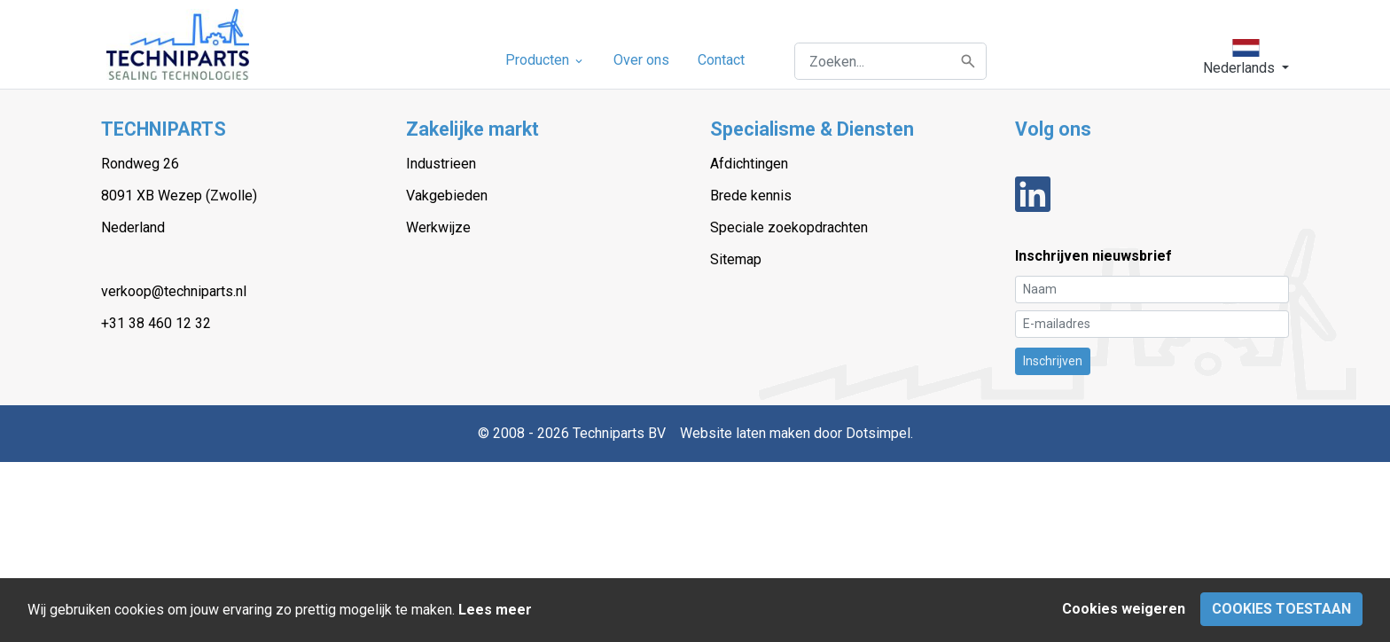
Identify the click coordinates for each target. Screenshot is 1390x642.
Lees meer (495, 609)
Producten (545, 59)
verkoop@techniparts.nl (173, 291)
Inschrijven (1052, 361)
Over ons (641, 59)
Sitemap (735, 259)
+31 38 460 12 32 (156, 323)
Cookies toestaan (1281, 608)
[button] (1246, 57)
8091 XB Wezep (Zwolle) (179, 195)
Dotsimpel (878, 433)
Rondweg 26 (140, 163)
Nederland (133, 227)
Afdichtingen (749, 163)
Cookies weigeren (1123, 608)
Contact (721, 59)
